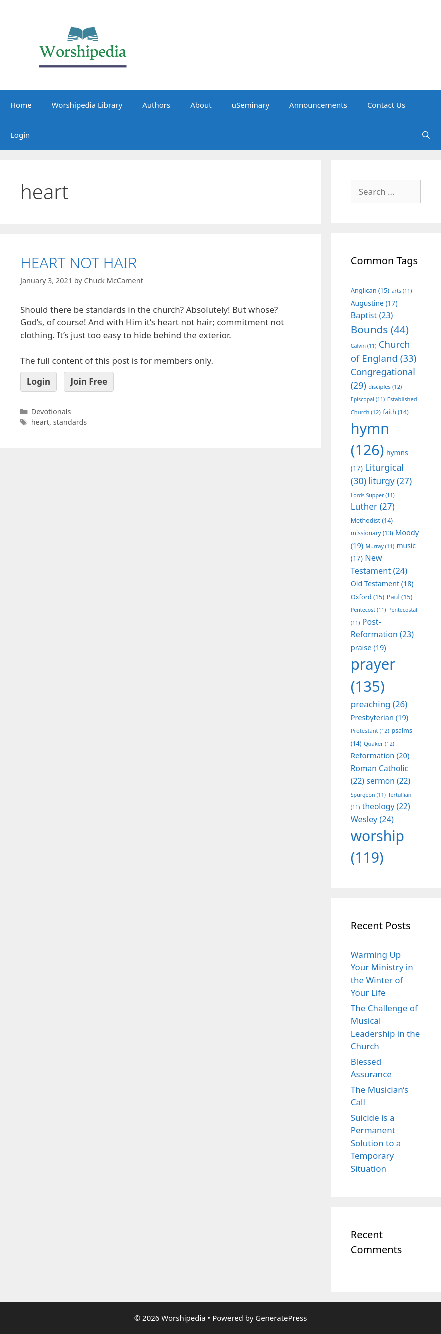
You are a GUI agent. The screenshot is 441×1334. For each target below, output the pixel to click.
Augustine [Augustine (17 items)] (374, 303)
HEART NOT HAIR (78, 262)
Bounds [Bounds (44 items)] (380, 329)
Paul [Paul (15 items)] (400, 596)
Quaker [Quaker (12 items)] (379, 743)
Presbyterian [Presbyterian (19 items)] (379, 717)
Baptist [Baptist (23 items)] (372, 315)
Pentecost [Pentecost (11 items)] (368, 609)
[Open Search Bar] (426, 135)
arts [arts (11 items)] (402, 290)
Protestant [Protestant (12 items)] (370, 730)
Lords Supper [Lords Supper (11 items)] (373, 495)
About (201, 105)
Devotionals (51, 411)
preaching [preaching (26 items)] (379, 704)
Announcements (318, 105)
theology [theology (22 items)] (386, 806)
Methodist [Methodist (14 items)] (372, 520)
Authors (156, 105)
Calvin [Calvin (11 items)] (364, 345)
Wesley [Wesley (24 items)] (372, 819)
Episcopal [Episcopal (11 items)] (368, 399)
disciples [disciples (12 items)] (385, 386)
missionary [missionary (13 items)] (372, 533)
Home (21, 105)
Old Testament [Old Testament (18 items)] (382, 583)
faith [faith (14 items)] (396, 412)
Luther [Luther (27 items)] (373, 506)
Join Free (88, 381)
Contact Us (386, 105)
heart (40, 422)
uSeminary (250, 105)
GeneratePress (281, 1318)
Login (20, 135)
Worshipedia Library (87, 105)
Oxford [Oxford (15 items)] (367, 596)
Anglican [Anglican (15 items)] (370, 290)
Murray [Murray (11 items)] (380, 546)
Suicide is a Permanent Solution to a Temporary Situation (376, 1143)
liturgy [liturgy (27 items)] (390, 481)
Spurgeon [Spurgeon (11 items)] (368, 794)
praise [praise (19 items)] (368, 647)
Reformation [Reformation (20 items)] (380, 755)
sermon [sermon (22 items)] (388, 780)
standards (70, 422)
